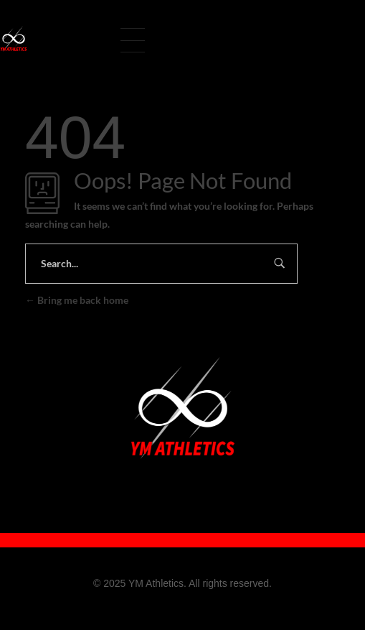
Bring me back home (76, 300)
